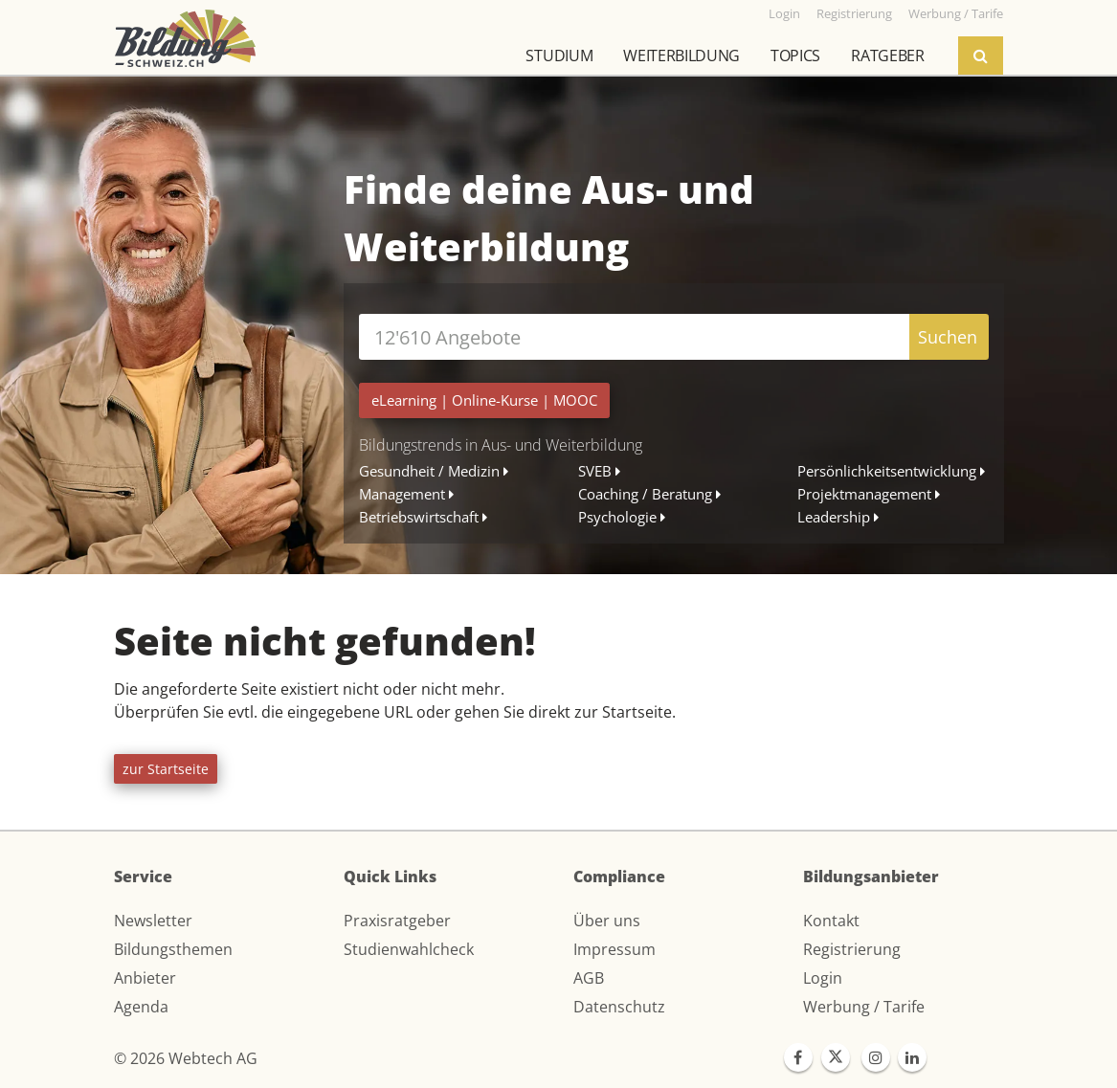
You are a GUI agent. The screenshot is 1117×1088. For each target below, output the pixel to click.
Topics (795, 55)
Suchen (947, 336)
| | (484, 400)
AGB (588, 977)
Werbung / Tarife (864, 1006)
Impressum (614, 949)
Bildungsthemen (173, 949)
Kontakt (831, 920)
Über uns (606, 920)
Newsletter (153, 920)
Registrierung (852, 949)
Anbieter (145, 977)
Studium (558, 55)
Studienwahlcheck (409, 949)
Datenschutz (619, 1006)
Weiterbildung (681, 55)
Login (822, 977)
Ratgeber (887, 55)
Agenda (141, 1006)
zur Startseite (166, 769)
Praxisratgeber (397, 920)
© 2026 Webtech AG (185, 1058)
